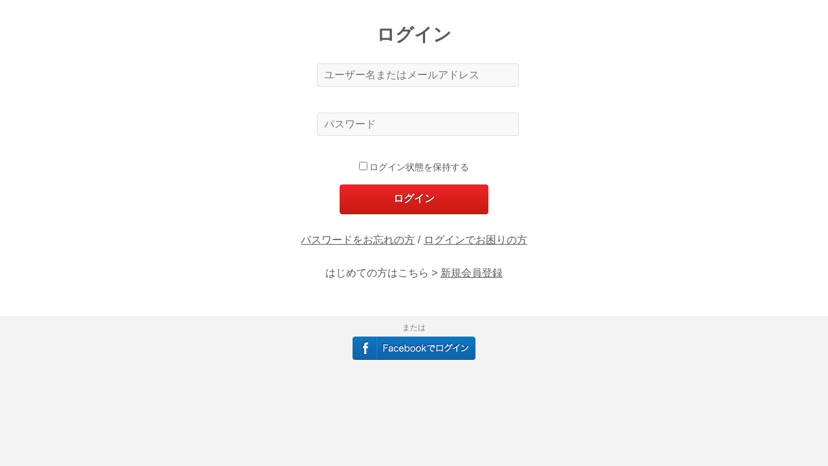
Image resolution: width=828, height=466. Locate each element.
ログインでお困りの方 (475, 239)
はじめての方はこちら (377, 272)
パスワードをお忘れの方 (358, 239)
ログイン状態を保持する (414, 167)
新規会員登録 (472, 272)
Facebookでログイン (414, 348)
